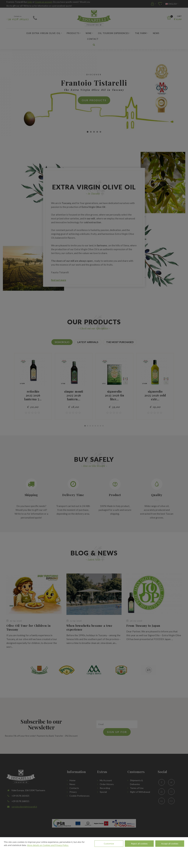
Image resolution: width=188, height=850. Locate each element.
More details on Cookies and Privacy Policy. (48, 845)
